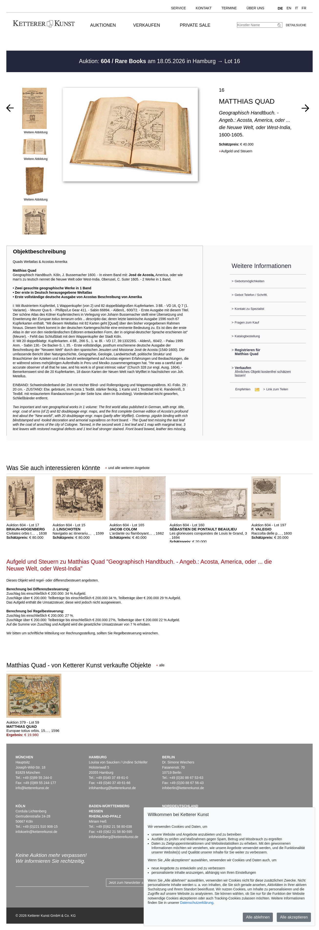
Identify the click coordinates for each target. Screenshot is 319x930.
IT (296, 8)
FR (304, 8)
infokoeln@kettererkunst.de (36, 832)
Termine (229, 8)
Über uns (255, 8)
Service (178, 8)
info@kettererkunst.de (32, 788)
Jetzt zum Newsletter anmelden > (134, 883)
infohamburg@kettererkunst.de (112, 788)
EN (289, 8)
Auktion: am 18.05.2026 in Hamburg (148, 61)
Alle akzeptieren (294, 917)
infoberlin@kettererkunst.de (183, 788)
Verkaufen (146, 25)
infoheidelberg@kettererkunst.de (113, 837)
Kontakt (204, 8)
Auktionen (103, 25)
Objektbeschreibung (39, 251)
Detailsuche (296, 25)
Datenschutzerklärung (196, 903)
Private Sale (195, 25)
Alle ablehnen (258, 917)
